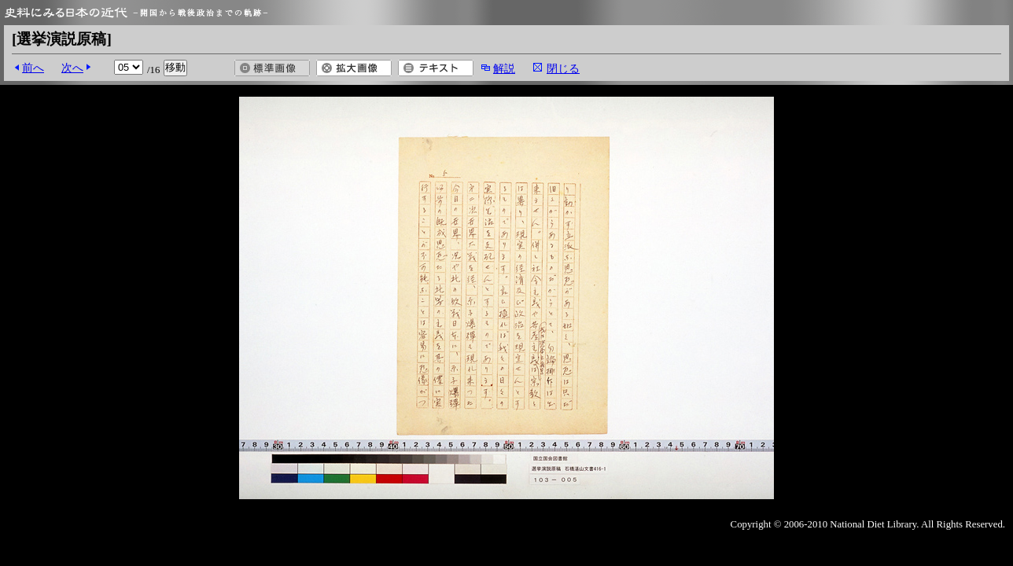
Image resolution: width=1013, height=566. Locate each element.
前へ (33, 67)
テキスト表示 (435, 68)
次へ (72, 67)
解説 (504, 68)
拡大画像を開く (354, 68)
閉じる (563, 68)
